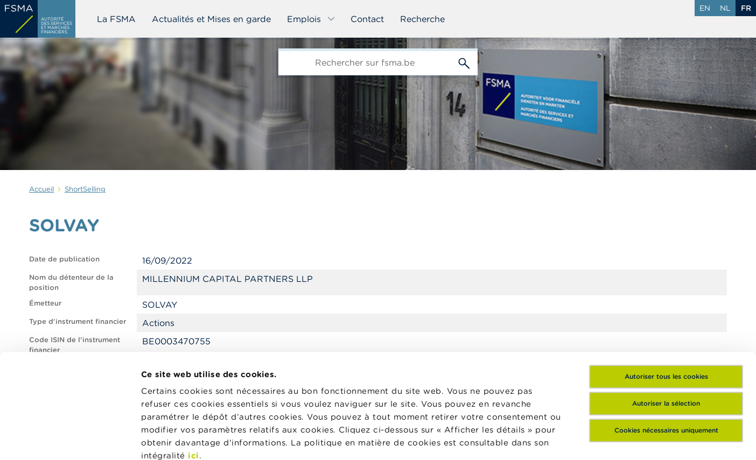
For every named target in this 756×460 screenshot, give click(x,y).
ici (193, 358)
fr (746, 8)
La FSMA (116, 18)
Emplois (311, 18)
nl (725, 8)
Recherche (422, 18)
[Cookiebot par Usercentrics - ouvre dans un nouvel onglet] (70, 439)
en (704, 8)
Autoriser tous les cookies (666, 279)
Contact (367, 18)
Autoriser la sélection (666, 306)
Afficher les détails (180, 439)
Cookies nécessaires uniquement (666, 333)
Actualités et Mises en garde (211, 18)
